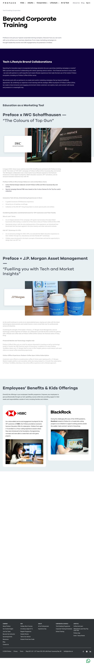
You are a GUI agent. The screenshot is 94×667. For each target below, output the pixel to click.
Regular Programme (25, 631)
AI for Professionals (43, 626)
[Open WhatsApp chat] (88, 661)
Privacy (15, 651)
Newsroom (6, 639)
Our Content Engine (8, 629)
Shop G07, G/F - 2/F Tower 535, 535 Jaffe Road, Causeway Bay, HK (43, 651)
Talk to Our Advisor (25, 636)
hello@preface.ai (68, 651)
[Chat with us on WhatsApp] (88, 661)
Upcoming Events (7, 636)
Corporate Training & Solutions (64, 629)
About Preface (6, 626)
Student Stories (24, 634)
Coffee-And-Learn (78, 626)
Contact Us (6, 644)
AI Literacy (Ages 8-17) (26, 629)
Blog (4, 642)
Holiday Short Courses (26, 626)
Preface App (77, 633)
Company (5, 623)
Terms (21, 651)
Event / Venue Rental (79, 635)
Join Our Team (7, 631)
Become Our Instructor (9, 634)
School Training (60, 631)
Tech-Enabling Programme (63, 626)
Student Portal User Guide (27, 639)
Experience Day (42, 629)
